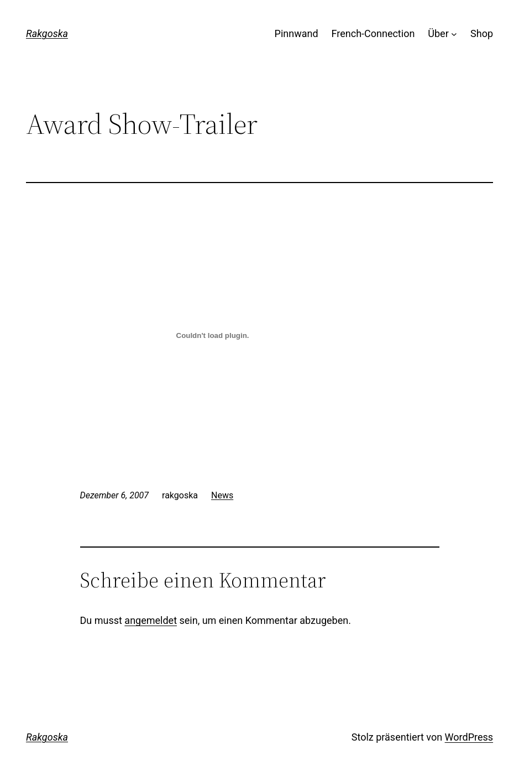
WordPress (469, 737)
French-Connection (373, 33)
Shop (481, 33)
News (222, 495)
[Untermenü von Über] (454, 34)
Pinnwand (296, 33)
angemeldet (150, 620)
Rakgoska (47, 33)
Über (438, 33)
